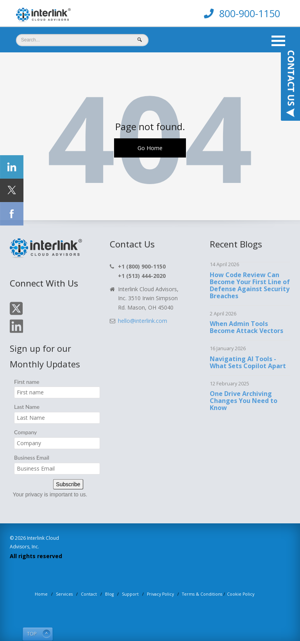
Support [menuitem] (130, 594)
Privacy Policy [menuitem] (160, 594)
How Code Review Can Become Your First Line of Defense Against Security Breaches (250, 285)
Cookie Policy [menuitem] (240, 594)
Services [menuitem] (64, 594)
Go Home (150, 148)
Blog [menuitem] (109, 594)
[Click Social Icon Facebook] (11, 214)
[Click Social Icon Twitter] (11, 190)
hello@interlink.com (142, 320)
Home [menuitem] (41, 594)
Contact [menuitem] (89, 594)
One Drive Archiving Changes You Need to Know (243, 400)
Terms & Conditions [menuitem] (202, 594)
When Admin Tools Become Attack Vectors (246, 327)
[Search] (82, 40)
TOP (32, 633)
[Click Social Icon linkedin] (11, 167)
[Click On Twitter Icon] (16, 313)
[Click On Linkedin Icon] (16, 331)
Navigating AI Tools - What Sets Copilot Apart (248, 362)
